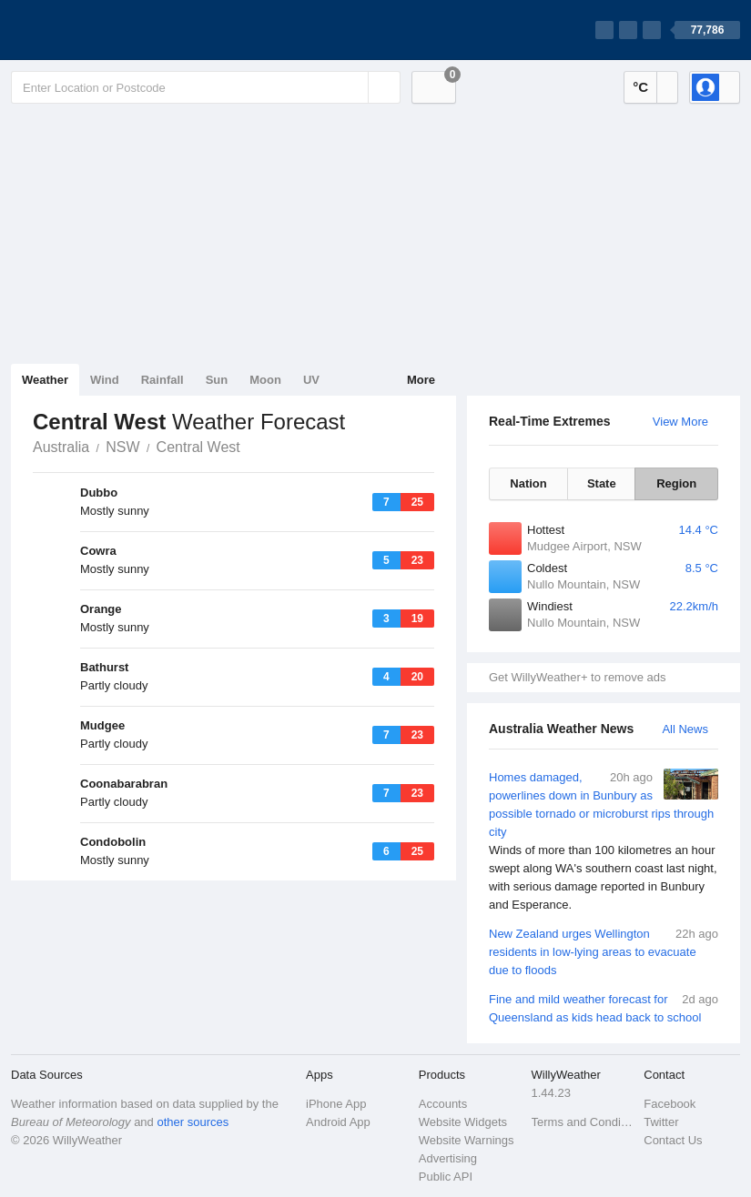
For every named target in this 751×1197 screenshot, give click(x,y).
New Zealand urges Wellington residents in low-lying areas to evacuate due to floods (603, 951)
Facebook (669, 1104)
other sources (192, 1122)
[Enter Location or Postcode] (206, 87)
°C (640, 87)
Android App (338, 1122)
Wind (104, 380)
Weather (45, 380)
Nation (528, 483)
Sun (217, 380)
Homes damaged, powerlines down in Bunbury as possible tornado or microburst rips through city (603, 841)
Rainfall (162, 380)
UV (311, 380)
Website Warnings (466, 1140)
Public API (445, 1176)
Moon (265, 380)
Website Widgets (463, 1122)
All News (685, 729)
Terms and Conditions (583, 1122)
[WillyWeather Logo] (96, 30)
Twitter (661, 1122)
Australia (61, 447)
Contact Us (673, 1140)
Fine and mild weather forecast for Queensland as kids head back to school (603, 1007)
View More (680, 421)
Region (676, 483)
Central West (198, 447)
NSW (122, 447)
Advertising (448, 1158)
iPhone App (336, 1104)
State (601, 483)
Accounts (443, 1104)
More (421, 380)
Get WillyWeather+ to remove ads (577, 677)
